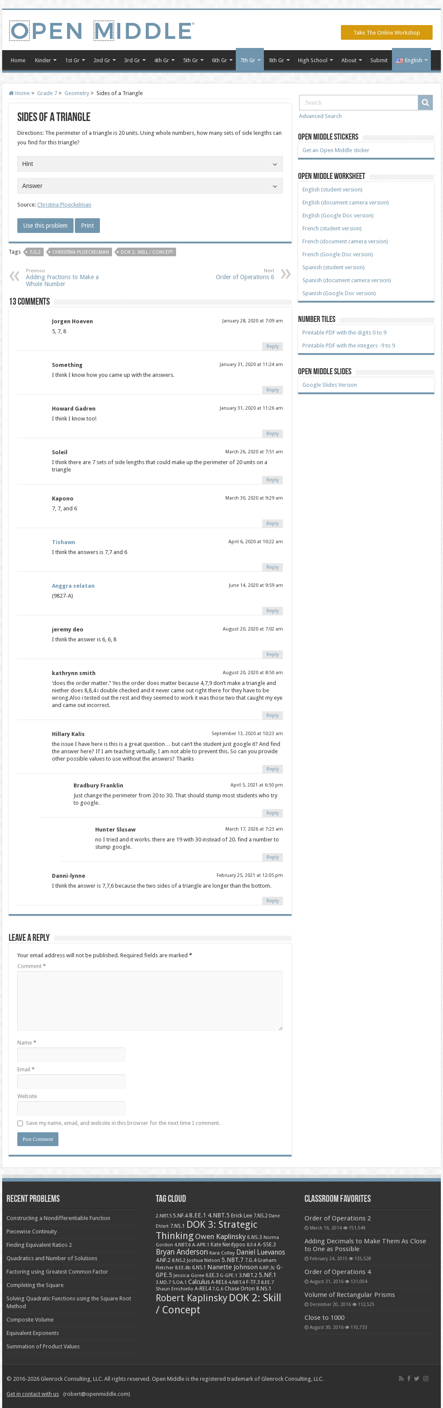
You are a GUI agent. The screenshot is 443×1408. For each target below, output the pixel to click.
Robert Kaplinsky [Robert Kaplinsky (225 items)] (192, 1298)
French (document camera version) (345, 241)
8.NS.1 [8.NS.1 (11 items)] (264, 1289)
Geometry (76, 93)
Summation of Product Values (43, 1346)
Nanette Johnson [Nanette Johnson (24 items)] (232, 1267)
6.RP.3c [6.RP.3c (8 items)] (267, 1268)
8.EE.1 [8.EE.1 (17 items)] (197, 1215)
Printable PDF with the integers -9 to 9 (348, 345)
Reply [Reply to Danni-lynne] (272, 901)
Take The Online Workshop (386, 32)
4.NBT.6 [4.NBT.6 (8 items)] (182, 1245)
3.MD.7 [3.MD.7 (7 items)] (163, 1282)
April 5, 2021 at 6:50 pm (257, 785)
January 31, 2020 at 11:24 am (251, 364)
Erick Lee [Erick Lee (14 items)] (241, 1215)
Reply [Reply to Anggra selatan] (272, 611)
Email (26, 1069)
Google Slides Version (329, 385)
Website (27, 1096)
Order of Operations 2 (338, 1218)
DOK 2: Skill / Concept (147, 252)
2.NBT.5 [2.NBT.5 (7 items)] (164, 1216)
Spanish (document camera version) (346, 280)
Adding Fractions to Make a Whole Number (70, 277)
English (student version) (332, 189)
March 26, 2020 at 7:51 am (254, 452)
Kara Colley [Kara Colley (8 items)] (222, 1253)
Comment (31, 966)
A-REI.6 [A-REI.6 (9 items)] (219, 1282)
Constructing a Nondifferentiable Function (58, 1218)
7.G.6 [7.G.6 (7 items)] (217, 1289)
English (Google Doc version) (338, 215)
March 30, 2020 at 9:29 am (254, 498)
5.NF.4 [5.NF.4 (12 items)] (180, 1215)
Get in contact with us (32, 1394)
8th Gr (276, 60)
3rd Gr (132, 60)
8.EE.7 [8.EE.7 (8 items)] (267, 1282)
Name (26, 1042)
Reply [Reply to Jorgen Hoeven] (272, 346)
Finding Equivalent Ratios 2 (39, 1245)
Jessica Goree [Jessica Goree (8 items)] (188, 1275)
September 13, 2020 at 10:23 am (247, 733)
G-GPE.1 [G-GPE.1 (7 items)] (229, 1275)
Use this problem (45, 225)
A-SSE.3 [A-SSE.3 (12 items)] (266, 1244)
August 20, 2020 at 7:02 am (253, 629)
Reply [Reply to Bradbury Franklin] (272, 813)
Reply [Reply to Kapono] (272, 523)
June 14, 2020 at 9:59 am (256, 585)
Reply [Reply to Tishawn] (272, 567)
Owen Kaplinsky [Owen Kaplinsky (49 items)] (220, 1236)
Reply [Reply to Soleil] (272, 480)
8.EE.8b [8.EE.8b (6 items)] (183, 1268)
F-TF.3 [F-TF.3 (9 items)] (253, 1282)
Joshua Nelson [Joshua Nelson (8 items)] (203, 1260)
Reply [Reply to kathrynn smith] (272, 715)
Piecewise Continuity (31, 1231)
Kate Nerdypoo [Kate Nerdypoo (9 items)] (228, 1245)
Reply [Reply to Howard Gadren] (272, 433)
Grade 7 (47, 93)
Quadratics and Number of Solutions (51, 1258)
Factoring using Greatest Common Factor (57, 1271)
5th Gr (190, 60)
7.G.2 (35, 252)
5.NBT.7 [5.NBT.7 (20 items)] (233, 1259)
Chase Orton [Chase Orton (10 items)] (240, 1289)
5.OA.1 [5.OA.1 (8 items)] (179, 1282)
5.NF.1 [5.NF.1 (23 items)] (267, 1274)
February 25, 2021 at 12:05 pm (250, 875)
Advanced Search (320, 116)
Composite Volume (30, 1319)
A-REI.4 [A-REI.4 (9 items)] (203, 1289)
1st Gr (72, 60)
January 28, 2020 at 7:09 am (252, 321)
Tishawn (63, 542)
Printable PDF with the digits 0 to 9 (344, 332)
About (348, 60)
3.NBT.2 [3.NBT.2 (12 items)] (248, 1275)
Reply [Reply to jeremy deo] (272, 654)
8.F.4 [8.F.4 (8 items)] (251, 1245)
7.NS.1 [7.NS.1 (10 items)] (177, 1226)
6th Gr (219, 60)
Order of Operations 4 (338, 1272)
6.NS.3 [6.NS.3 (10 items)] (254, 1237)
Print (87, 225)
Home (18, 60)
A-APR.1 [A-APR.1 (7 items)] (200, 1245)
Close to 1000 (324, 1318)
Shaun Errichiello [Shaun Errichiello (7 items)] (174, 1289)
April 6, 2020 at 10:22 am (255, 542)
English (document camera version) (345, 202)
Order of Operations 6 (230, 274)
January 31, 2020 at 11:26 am (251, 408)
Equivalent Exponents (32, 1333)
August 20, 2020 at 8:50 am (253, 672)
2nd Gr (101, 60)
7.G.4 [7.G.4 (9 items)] (250, 1260)
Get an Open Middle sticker (335, 150)
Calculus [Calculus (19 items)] (199, 1281)
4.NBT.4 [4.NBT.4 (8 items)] (236, 1282)
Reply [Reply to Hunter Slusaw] (272, 857)
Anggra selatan (73, 586)
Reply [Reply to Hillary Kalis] (272, 769)
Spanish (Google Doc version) (339, 293)
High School (312, 60)
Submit (379, 60)
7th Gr (247, 60)
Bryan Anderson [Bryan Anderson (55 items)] (182, 1252)
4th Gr (161, 60)
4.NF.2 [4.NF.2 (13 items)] (163, 1260)
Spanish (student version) (333, 267)
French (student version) (332, 228)
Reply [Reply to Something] (272, 390)
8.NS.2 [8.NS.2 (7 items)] (179, 1260)
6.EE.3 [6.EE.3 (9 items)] (211, 1275)
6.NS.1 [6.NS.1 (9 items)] (199, 1268)
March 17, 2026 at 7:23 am (254, 829)
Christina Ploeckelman (64, 204)
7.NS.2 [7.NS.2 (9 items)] (260, 1216)
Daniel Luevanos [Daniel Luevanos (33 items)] (260, 1252)
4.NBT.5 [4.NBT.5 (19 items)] (219, 1215)
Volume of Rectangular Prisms (350, 1295)
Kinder (43, 60)
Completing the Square (35, 1285)
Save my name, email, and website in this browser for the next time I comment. (123, 1123)
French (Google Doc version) (337, 254)
